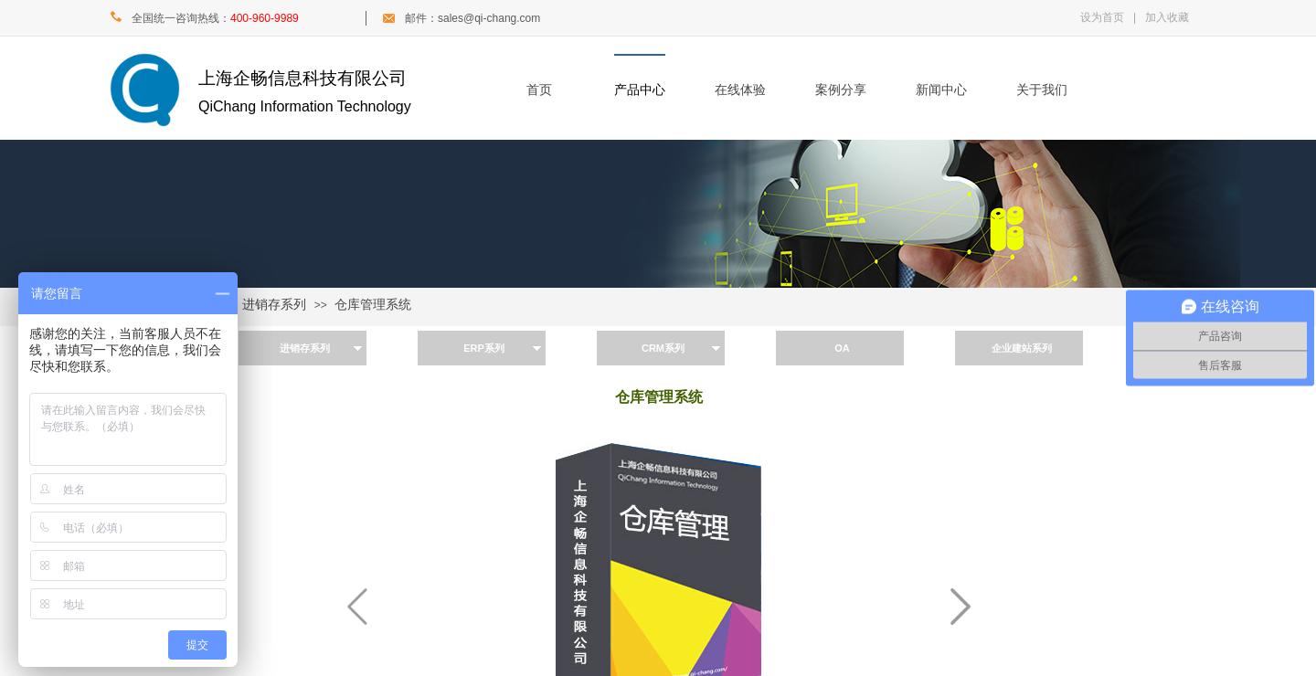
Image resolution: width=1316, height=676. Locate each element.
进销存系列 (274, 305)
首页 (539, 90)
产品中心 (639, 90)
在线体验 (740, 90)
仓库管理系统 (372, 305)
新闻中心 (941, 90)
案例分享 (840, 90)
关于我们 (1041, 90)
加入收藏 (1167, 17)
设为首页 (1102, 17)
